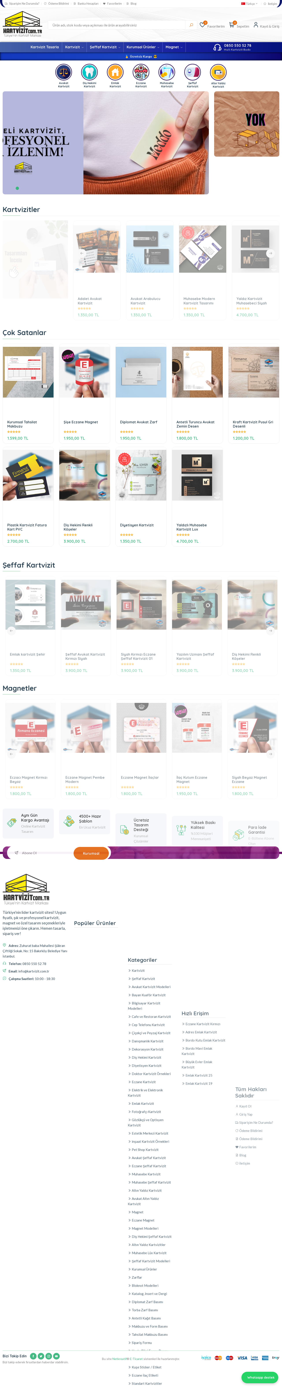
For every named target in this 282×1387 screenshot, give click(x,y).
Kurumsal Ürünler (143, 47)
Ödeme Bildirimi (56, 3)
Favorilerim (112, 3)
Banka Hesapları (85, 3)
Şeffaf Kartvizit (105, 47)
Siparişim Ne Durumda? (22, 3)
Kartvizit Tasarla (45, 47)
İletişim (270, 3)
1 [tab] (17, 188)
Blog (131, 3)
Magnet (174, 47)
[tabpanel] (106, 142)
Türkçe (249, 3)
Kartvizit (74, 47)
